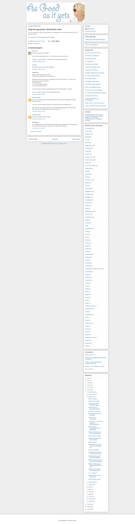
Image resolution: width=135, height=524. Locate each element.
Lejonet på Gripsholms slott (92, 67)
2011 (88, 387)
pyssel (87, 246)
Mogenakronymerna (90, 58)
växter (87, 289)
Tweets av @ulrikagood (91, 44)
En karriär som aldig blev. (92, 55)
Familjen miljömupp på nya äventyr (94, 73)
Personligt (88, 128)
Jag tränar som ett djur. (94, 411)
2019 (88, 378)
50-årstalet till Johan (90, 78)
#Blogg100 (88, 191)
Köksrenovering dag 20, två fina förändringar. (94, 432)
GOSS (87, 154)
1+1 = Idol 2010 (92, 473)
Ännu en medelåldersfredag (92, 87)
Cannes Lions (89, 157)
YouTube (87, 188)
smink (86, 234)
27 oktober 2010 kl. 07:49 (38, 119)
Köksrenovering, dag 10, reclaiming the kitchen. (95, 452)
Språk (86, 162)
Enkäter (87, 248)
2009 (88, 504)
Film (86, 177)
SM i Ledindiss (89, 61)
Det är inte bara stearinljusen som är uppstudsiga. (94, 428)
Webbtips (87, 257)
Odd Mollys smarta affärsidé (92, 84)
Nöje (86, 208)
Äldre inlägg (76, 139)
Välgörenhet (88, 314)
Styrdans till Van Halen (91, 95)
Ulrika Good (35, 97)
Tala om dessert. (92, 399)
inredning (87, 280)
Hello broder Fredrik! (93, 401)
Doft (86, 300)
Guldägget (88, 194)
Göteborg (87, 168)
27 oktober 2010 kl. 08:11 (38, 128)
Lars (33, 65)
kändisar (87, 214)
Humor (87, 251)
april (90, 494)
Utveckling (88, 271)
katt (86, 171)
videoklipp (88, 266)
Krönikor (87, 203)
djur (86, 317)
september (92, 482)
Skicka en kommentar (35, 131)
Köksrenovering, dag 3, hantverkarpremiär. (94, 469)
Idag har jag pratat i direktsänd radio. (93, 404)
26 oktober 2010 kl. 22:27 (38, 61)
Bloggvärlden (88, 145)
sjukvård (87, 340)
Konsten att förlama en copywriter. (94, 116)
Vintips (87, 274)
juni (90, 489)
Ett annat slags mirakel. (94, 436)
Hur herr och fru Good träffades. (94, 90)
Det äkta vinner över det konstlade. (94, 414)
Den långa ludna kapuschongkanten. (94, 408)
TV (86, 139)
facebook (87, 277)
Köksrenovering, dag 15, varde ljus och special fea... (95, 446)
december (91, 392)
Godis (86, 303)
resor (86, 286)
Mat (86, 185)
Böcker (87, 182)
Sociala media (89, 160)
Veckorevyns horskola (91, 70)
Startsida (55, 139)
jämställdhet (88, 228)
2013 (88, 382)
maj (90, 491)
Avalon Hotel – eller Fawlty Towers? (95, 103)
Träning (87, 174)
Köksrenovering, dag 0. (94, 479)
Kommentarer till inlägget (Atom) (58, 143)
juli (89, 487)
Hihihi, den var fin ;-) (90, 355)
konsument (88, 323)
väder (86, 346)
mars (90, 496)
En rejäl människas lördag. (92, 75)
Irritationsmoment (90, 306)
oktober (91, 396)
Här (29, 32)
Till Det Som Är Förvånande (92, 418)
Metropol (35, 34)
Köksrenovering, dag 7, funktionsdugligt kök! (94, 456)
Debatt (87, 137)
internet (87, 223)
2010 (88, 390)
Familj (86, 142)
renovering (88, 200)
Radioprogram (36, 43)
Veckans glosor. (92, 442)
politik (86, 220)
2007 (88, 509)
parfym (87, 334)
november (91, 394)
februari (91, 499)
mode (86, 231)
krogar (87, 326)
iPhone (87, 240)
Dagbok (87, 294)
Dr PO (37, 37)
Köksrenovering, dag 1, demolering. (94, 476)
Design (87, 297)
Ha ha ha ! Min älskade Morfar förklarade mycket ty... (93, 362)
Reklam (87, 134)
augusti (91, 484)
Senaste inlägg (32, 139)
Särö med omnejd (90, 165)
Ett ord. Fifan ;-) (89, 369)
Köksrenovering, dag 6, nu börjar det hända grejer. (95, 460)
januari (91, 501)
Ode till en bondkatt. (93, 450)
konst (86, 320)
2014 (88, 380)
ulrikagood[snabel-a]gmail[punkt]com (95, 39)
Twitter (87, 205)
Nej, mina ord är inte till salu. (93, 52)
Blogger (74, 520)
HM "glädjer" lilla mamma (92, 81)
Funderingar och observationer (93, 268)
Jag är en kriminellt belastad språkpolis (95, 105)
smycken (87, 343)
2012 (88, 385)
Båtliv (86, 291)
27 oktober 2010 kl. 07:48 (38, 111)
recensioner (88, 180)
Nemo (33, 51)
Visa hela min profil (90, 31)
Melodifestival (89, 309)
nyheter (87, 243)
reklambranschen (90, 337)
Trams (87, 131)
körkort (87, 329)
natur (86, 331)
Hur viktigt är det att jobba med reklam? (96, 93)
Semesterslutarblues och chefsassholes (92, 99)
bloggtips (87, 197)
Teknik (87, 311)
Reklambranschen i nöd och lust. (94, 114)
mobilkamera (88, 217)
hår (86, 237)
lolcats (87, 283)
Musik (86, 151)
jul (85, 225)
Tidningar (87, 148)
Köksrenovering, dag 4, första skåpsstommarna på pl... (95, 465)
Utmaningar (88, 254)
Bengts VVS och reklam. (92, 117)
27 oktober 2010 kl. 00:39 (38, 94)
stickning (87, 263)
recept (87, 260)
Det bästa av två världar (91, 64)
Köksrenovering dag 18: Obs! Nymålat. (94, 439)
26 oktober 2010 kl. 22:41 (38, 69)
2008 (88, 506)
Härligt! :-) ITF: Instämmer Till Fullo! (94, 366)
